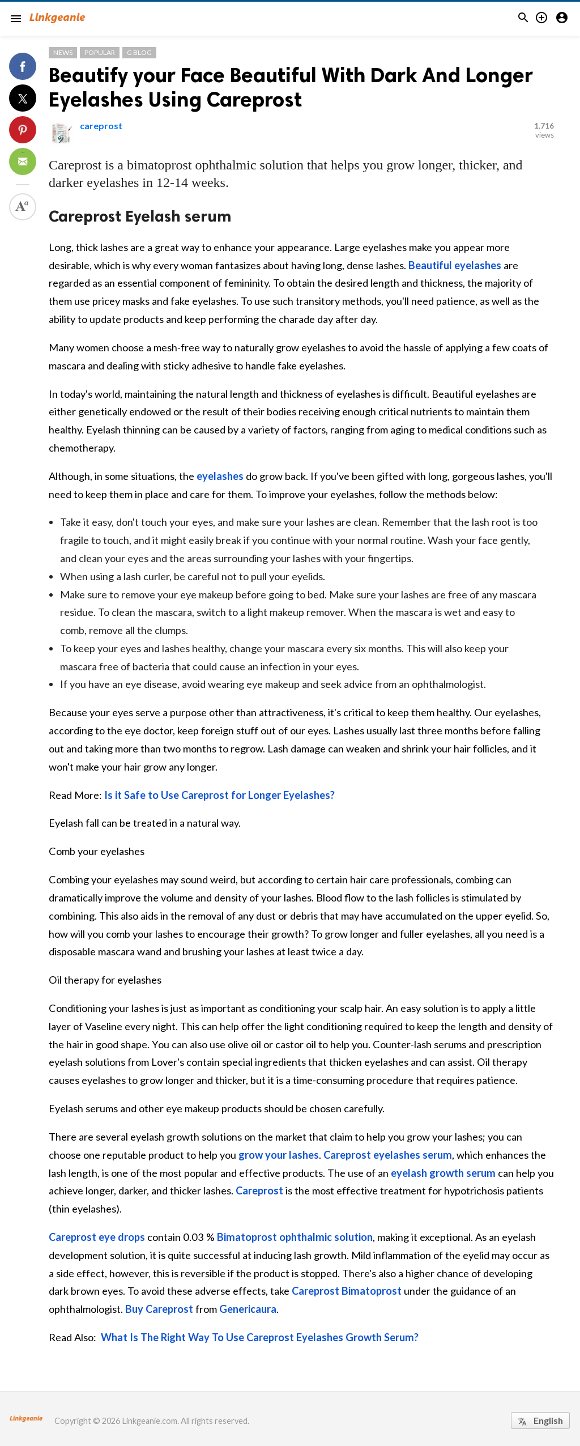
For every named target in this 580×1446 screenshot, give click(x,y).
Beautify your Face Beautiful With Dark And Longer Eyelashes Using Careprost (291, 87)
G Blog (139, 52)
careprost (101, 125)
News (62, 52)
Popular (99, 52)
